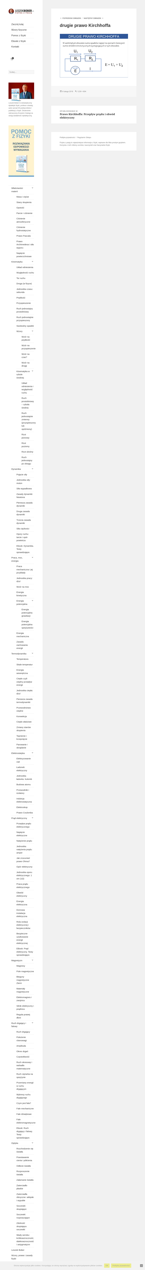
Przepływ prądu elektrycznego (23, 825)
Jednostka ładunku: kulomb (24, 777)
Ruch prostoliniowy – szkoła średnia (28, 403)
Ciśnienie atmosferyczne (23, 220)
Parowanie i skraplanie (21, 746)
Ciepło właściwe (24, 722)
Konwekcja (21, 716)
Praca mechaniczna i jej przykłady (24, 569)
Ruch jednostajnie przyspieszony (24, 319)
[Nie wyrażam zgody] (141, 1265)
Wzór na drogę (25, 364)
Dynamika (16, 469)
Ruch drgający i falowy (18, 1025)
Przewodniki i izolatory (22, 791)
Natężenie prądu (24, 841)
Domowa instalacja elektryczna (21, 913)
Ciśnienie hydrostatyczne (23, 229)
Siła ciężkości (22, 528)
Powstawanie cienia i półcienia (24, 1159)
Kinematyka (16, 262)
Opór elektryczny (24, 866)
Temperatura (22, 659)
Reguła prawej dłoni (23, 1016)
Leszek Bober (17, 1250)
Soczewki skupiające (21, 1207)
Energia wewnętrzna (22, 671)
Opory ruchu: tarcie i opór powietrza (22, 537)
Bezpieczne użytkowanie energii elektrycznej (22, 938)
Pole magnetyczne (25, 971)
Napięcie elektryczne (21, 834)
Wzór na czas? (25, 355)
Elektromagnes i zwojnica (24, 999)
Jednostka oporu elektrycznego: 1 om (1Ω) (24, 875)
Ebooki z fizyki (18, 41)
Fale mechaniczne (25, 1108)
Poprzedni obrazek (71, 18)
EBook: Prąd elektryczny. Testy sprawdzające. (24, 951)
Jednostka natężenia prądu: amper (24, 849)
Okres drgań (22, 1051)
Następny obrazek (92, 18)
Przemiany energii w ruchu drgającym (24, 1085)
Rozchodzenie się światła (24, 1150)
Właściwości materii (17, 190)
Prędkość (20, 297)
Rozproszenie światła (22, 1173)
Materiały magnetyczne (22, 990)
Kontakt (15, 46)
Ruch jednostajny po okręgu (27, 460)
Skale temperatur (24, 664)
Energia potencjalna (21, 602)
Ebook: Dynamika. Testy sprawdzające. (25, 549)
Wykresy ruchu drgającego (23, 1096)
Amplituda (21, 1046)
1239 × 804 (81, 91)
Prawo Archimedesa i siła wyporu (25, 244)
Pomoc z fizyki (18, 35)
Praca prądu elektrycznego (23, 885)
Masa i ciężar (22, 197)
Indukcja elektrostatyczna (24, 800)
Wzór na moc (22, 587)
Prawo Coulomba (24, 812)
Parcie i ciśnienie (24, 213)
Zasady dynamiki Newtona (24, 496)
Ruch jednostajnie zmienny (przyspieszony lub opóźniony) (28, 421)
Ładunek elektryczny (21, 769)
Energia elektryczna (21, 903)
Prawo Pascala (23, 236)
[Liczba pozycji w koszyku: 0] (11, 59)
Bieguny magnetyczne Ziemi (22, 980)
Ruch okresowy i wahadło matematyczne (24, 1065)
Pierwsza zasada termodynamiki (24, 701)
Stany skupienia (23, 202)
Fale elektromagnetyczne (25, 1121)
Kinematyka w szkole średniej (23, 374)
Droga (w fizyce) (24, 283)
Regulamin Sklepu (84, 137)
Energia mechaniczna (22, 635)
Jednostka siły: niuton (23, 481)
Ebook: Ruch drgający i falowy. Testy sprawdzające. (24, 1133)
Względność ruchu (25, 272)
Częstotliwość (22, 1057)
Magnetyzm (16, 960)
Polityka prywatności (67, 137)
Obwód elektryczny (21, 894)
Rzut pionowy (25, 436)
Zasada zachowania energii (22, 645)
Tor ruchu (20, 278)
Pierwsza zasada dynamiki (24, 504)
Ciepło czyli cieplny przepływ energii (24, 681)
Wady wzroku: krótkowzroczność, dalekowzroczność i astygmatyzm (25, 1240)
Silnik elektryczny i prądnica (25, 1007)
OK (106, 1265)
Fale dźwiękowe (24, 1114)
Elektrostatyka (18, 753)
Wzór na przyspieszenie (28, 347)
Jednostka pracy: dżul (24, 580)
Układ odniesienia (24, 267)
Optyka (14, 1143)
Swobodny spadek (25, 326)
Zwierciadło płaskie (21, 1187)
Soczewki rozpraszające (23, 1216)
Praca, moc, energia (17, 559)
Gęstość (20, 207)
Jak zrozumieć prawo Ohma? (23, 860)
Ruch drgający (23, 1032)
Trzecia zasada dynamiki (23, 521)
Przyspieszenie (23, 303)
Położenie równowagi (21, 1039)
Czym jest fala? (23, 1103)
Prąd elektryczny (19, 818)
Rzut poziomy (25, 445)
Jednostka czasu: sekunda (24, 291)
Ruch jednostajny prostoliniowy (24, 310)
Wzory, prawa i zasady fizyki (22, 1257)
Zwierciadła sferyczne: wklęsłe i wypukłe (25, 1197)
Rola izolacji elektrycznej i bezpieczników (23, 925)
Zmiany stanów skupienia (23, 729)
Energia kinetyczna (21, 594)
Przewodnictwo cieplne (23, 709)
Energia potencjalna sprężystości (27, 624)
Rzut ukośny (27, 452)
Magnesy (20, 966)
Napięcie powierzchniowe (24, 255)
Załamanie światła (24, 1180)
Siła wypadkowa (24, 488)
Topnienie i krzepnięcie (21, 737)
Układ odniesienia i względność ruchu (27, 388)
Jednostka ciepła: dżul (24, 692)
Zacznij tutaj (17, 24)
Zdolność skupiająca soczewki (21, 1226)
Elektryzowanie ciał (23, 760)
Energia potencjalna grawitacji (27, 612)
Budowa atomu (23, 784)
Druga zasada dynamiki (23, 513)
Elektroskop (21, 807)
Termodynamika (18, 653)
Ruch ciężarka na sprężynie (24, 1075)
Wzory (19, 331)
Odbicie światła (23, 1166)
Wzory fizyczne (19, 30)
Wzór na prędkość (26, 338)
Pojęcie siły (21, 474)
